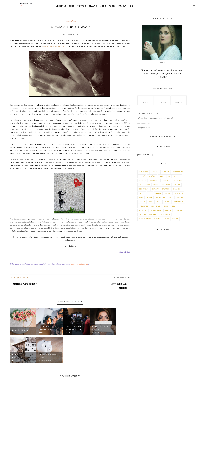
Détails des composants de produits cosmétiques (157, 118)
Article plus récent (25, 284)
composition (177, 180)
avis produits (178, 172)
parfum (168, 210)
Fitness (142, 193)
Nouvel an (143, 210)
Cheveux (165, 180)
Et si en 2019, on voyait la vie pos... (48, 329)
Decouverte (143, 189)
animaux (155, 172)
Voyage (82, 6)
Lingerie (142, 202)
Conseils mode (144, 185)
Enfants (155, 189)
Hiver (141, 197)
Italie (170, 197)
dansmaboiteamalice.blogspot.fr (54, 46)
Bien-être (152, 176)
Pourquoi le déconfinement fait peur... (21, 358)
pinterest (145, 100)
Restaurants (164, 214)
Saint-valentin (145, 219)
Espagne (176, 189)
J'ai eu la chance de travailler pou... (75, 329)
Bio (131, 6)
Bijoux (161, 176)
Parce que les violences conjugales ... (100, 329)
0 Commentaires (122, 277)
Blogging (177, 176)
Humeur (122, 6)
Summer (157, 219)
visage (166, 219)
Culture (177, 185)
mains (158, 202)
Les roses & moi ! (21, 330)
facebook (178, 100)
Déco (71, 6)
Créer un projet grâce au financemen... (48, 358)
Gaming (167, 193)
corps (156, 185)
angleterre (143, 172)
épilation (165, 189)
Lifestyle (61, 6)
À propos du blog (144, 123)
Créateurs (166, 185)
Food (112, 6)
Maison (166, 202)
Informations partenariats (147, 113)
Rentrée (152, 214)
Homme (149, 197)
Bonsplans (154, 180)
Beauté (93, 6)
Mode (103, 6)
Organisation (156, 210)
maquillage (143, 206)
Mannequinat (178, 202)
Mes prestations (143, 128)
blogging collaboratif (79, 264)
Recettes (142, 214)
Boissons (142, 180)
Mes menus (155, 206)
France (158, 193)
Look (150, 202)
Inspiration (70, 21)
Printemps (179, 210)
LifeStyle (179, 197)
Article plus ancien (119, 286)
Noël (173, 206)
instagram (162, 100)
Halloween (178, 193)
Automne (165, 172)
